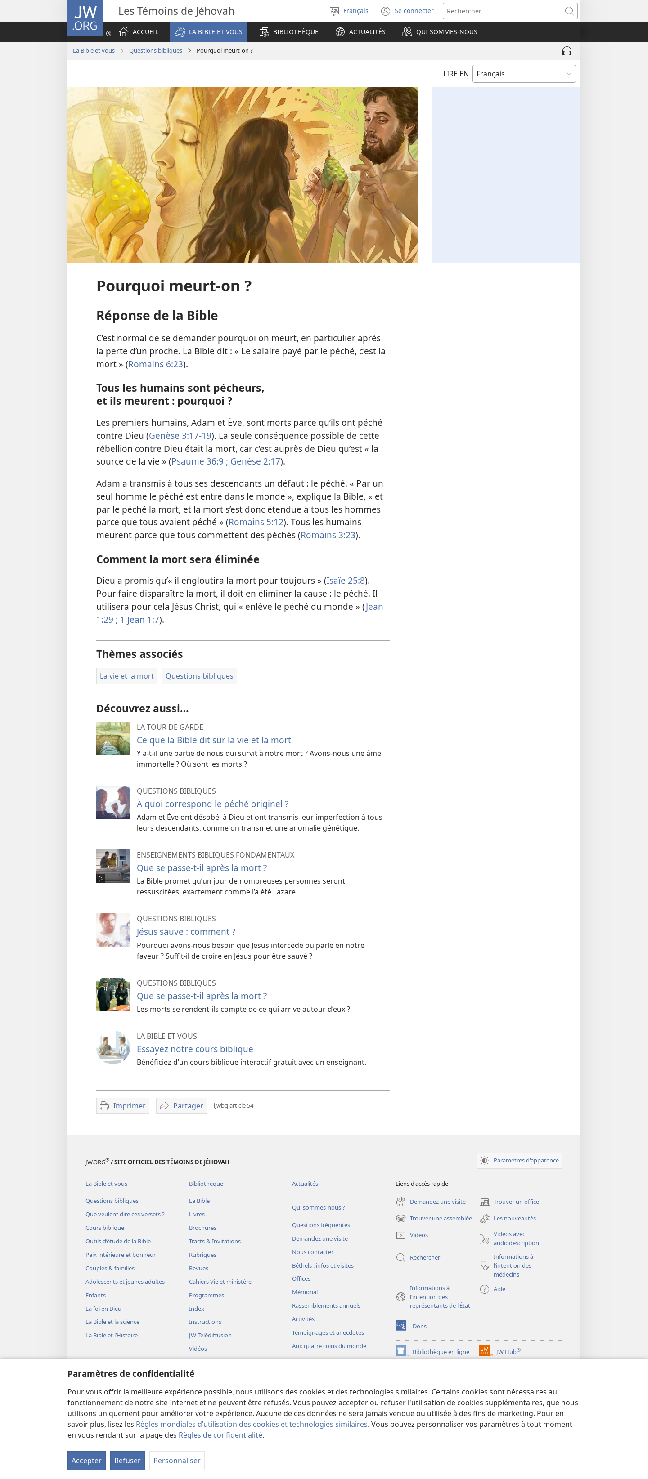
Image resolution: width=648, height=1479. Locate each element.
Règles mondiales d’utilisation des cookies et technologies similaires (252, 1424)
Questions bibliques (155, 50)
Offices (301, 1278)
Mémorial (305, 1292)
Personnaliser (177, 1461)
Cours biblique (105, 1228)
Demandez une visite (320, 1238)
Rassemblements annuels (326, 1305)
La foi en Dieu (104, 1309)
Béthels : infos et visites (323, 1265)
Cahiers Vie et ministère (220, 1282)
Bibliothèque (206, 1184)
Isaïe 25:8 (346, 580)
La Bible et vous (94, 50)
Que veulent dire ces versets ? (125, 1214)
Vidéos (198, 1349)
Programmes (206, 1295)
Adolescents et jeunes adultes (125, 1282)
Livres (197, 1214)
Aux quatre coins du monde (329, 1346)
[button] (208, 32)
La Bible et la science (113, 1322)
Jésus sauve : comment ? (186, 931)
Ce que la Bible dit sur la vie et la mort (214, 740)
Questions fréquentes (321, 1225)
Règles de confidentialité (220, 1435)
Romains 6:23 (155, 364)
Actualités (305, 1184)
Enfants (96, 1295)
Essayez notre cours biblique (195, 1049)
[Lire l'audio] (567, 51)
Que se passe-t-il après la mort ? (202, 868)
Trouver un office (509, 1202)
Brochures (202, 1228)
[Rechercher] (502, 11)
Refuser (127, 1461)
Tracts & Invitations (215, 1241)
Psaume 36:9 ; (199, 461)
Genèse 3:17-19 (180, 435)
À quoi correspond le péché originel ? (212, 804)
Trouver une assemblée (434, 1218)
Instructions (205, 1322)
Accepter (87, 1461)
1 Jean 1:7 (138, 619)
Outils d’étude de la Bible (118, 1241)
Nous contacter (312, 1252)
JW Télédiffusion (210, 1335)
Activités (303, 1319)
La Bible (199, 1201)
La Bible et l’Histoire (112, 1335)
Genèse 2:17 (254, 461)
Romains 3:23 (328, 535)
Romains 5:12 (256, 522)
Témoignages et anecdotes (328, 1332)
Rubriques (202, 1255)
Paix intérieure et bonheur (121, 1255)
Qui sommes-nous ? (318, 1207)
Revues (198, 1268)
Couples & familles (110, 1268)
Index (196, 1309)
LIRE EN (456, 74)
